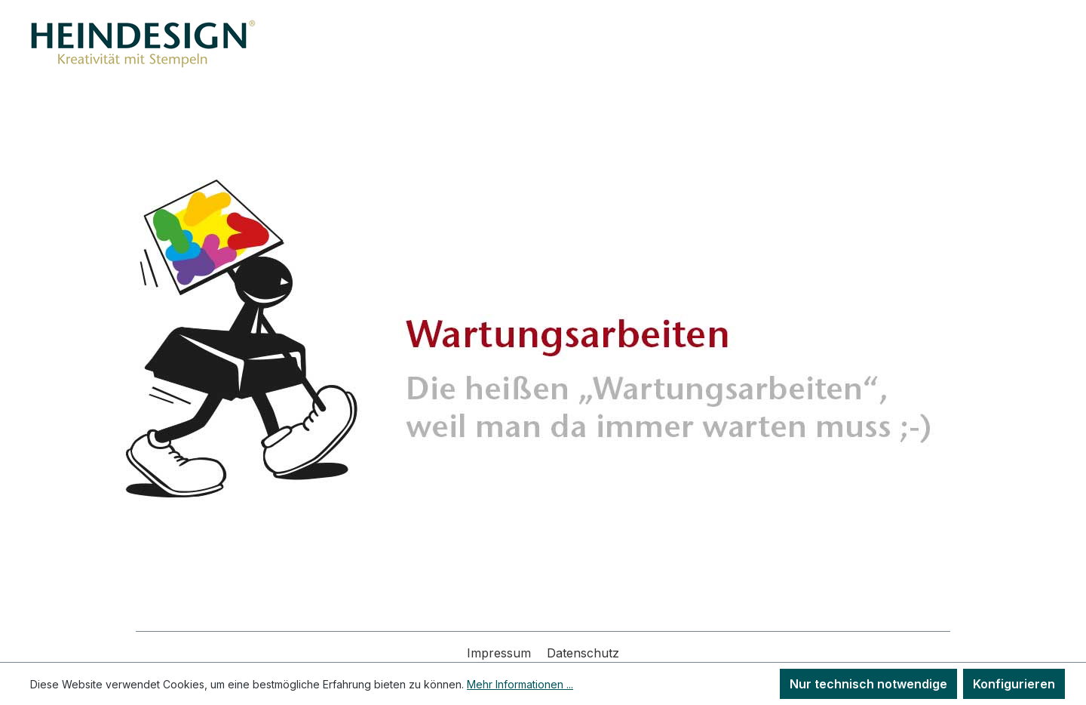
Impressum (501, 652)
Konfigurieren (1014, 683)
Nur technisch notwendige (868, 683)
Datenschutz (583, 652)
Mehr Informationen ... (520, 684)
